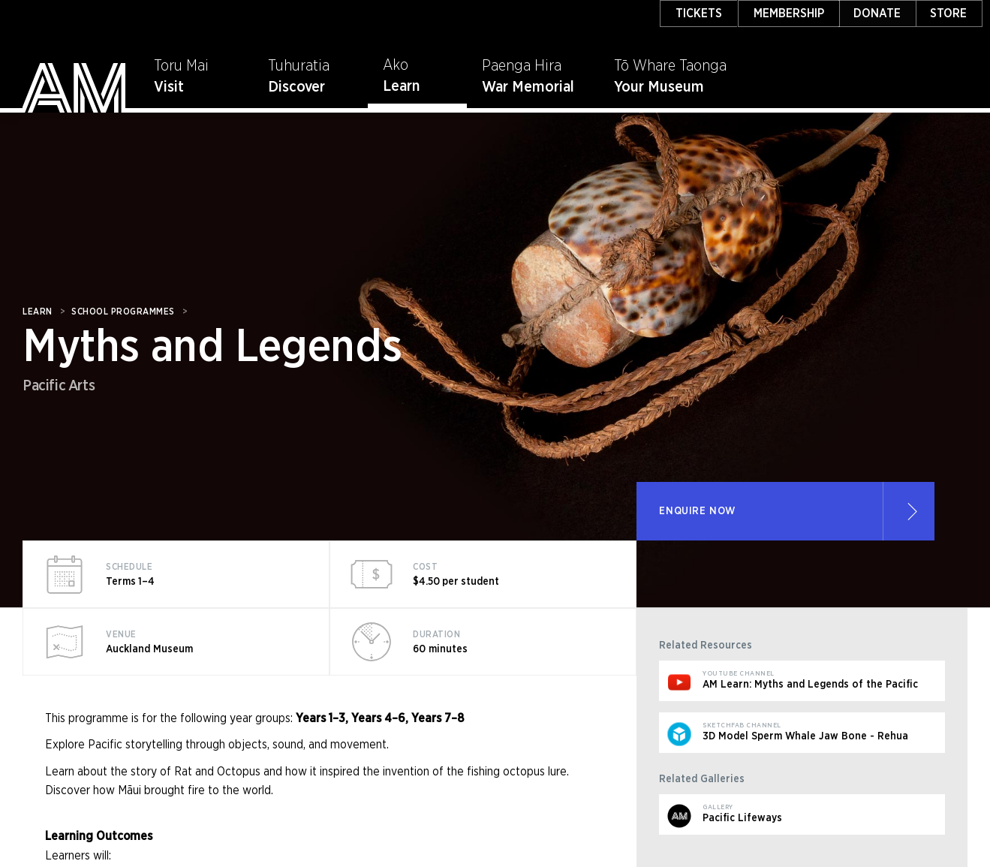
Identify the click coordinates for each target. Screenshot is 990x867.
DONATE (877, 14)
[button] (418, 71)
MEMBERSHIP (789, 14)
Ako (395, 65)
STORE (948, 14)
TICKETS (699, 14)
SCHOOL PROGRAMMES (123, 311)
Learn (401, 86)
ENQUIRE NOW (697, 511)
